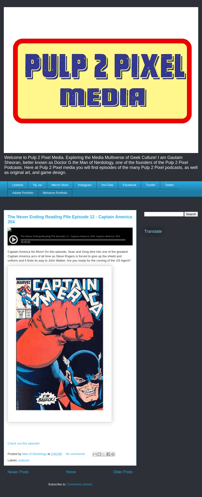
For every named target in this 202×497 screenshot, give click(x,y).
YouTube (107, 185)
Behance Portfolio (55, 193)
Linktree (17, 185)
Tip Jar (37, 185)
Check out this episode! (24, 443)
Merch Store (60, 185)
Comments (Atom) (79, 484)
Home (71, 472)
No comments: (76, 454)
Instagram (85, 185)
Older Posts (123, 472)
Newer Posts (18, 472)
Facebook (129, 185)
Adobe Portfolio (23, 193)
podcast (24, 460)
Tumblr (150, 185)
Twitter (169, 185)
